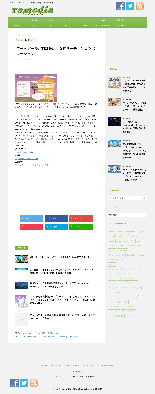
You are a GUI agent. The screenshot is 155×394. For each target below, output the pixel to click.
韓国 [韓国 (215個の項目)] (134, 316)
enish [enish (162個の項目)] (126, 236)
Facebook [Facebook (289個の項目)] (134, 236)
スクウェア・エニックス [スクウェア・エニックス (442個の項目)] (131, 288)
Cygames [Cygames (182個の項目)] (141, 232)
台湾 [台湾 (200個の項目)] (128, 316)
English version (120, 25)
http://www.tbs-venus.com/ (26, 158)
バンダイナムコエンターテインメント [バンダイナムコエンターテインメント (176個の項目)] (123, 297)
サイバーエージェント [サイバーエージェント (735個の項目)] (117, 283)
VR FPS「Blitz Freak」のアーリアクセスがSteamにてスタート (60, 257)
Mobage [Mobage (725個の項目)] (112, 250)
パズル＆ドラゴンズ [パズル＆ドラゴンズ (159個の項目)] (116, 307)
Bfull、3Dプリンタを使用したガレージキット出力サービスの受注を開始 (135, 106)
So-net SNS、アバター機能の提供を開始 (40, 333)
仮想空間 (120, 20)
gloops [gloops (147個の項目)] (111, 241)
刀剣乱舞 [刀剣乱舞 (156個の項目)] (131, 311)
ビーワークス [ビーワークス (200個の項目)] (132, 307)
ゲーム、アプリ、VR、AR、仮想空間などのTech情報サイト (77, 376)
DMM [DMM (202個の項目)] (118, 236)
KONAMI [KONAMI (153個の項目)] (112, 246)
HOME (44, 365)
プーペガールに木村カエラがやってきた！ (33, 165)
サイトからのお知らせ (103, 25)
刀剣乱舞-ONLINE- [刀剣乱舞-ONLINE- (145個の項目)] (116, 316)
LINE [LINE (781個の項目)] (121, 246)
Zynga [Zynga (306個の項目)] (141, 255)
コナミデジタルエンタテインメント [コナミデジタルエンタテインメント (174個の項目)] (122, 274)
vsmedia (77, 372)
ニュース (19, 239)
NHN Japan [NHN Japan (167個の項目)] (122, 250)
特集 (85, 25)
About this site (55, 365)
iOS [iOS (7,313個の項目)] (132, 241)
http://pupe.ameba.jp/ (24, 152)
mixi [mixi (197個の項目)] (139, 246)
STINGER (98, 389)
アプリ (51, 20)
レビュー (68, 25)
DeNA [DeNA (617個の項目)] (111, 236)
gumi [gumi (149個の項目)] (126, 241)
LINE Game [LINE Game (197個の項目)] (130, 246)
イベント (34, 25)
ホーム (17, 20)
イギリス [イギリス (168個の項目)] (125, 260)
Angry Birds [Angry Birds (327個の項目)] (130, 232)
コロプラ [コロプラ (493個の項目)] (112, 278)
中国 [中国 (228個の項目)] (123, 311)
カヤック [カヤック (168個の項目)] (112, 264)
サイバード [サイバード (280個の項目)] (133, 283)
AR (86, 20)
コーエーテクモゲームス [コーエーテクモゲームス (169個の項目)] (127, 278)
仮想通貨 (17, 25)
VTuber (103, 20)
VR (68, 20)
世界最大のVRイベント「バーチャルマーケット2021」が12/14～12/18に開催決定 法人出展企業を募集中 (134, 151)
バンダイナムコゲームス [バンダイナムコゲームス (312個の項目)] (118, 302)
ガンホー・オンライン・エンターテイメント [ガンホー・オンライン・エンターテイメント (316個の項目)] (126, 269)
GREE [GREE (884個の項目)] (119, 241)
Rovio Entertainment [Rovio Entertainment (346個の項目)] (116, 255)
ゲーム (34, 20)
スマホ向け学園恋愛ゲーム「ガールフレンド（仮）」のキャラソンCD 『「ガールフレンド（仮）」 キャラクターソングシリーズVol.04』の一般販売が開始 (63, 299)
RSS (97, 365)
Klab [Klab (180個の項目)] (138, 241)
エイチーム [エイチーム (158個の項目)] (135, 260)
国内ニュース (29, 239)
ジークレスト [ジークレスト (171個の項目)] (114, 288)
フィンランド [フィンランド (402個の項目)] (114, 311)
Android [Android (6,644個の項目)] (120, 232)
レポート (51, 25)
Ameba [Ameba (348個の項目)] (111, 232)
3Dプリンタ (137, 20)
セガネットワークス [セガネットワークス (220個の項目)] (116, 293)
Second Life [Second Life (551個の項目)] (131, 255)
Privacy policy (87, 365)
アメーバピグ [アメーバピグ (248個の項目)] (114, 260)
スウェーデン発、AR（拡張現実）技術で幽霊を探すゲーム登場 (50, 336)
